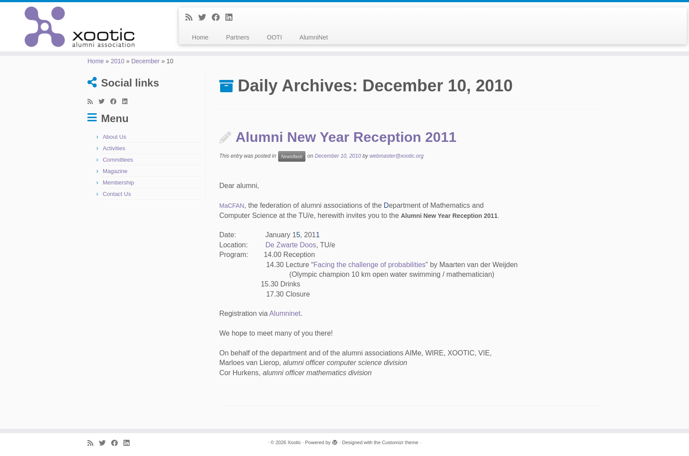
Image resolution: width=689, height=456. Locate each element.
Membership (118, 182)
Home (200, 37)
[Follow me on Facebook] (218, 17)
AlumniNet (314, 37)
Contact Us (117, 194)
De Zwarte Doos (290, 245)
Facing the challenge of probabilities (369, 264)
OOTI (274, 37)
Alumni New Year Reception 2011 (346, 137)
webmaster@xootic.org (397, 156)
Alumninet (285, 313)
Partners (237, 37)
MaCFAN (231, 205)
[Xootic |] (79, 27)
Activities (114, 148)
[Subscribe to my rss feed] (191, 17)
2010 (117, 61)
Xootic (294, 442)
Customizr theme (400, 442)
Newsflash (291, 156)
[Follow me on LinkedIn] (231, 17)
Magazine (115, 171)
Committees (118, 159)
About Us (114, 137)
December (145, 61)
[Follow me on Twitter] (205, 17)
